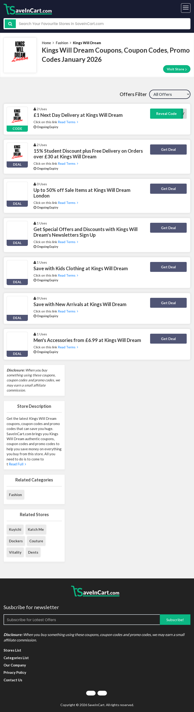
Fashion (62, 43)
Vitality (15, 552)
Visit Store (177, 69)
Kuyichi (15, 529)
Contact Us (13, 680)
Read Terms (68, 122)
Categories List (16, 658)
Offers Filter (133, 94)
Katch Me (36, 529)
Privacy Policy (15, 672)
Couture (36, 541)
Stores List (12, 650)
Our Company (15, 665)
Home (46, 43)
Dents (33, 552)
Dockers (16, 541)
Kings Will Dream (87, 43)
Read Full (17, 464)
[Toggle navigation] (185, 8)
